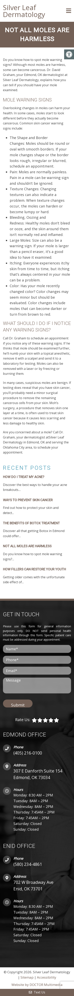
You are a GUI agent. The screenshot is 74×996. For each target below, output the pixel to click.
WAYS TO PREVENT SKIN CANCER (28, 500)
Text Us (37, 992)
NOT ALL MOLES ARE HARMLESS (27, 546)
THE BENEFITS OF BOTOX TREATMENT (31, 523)
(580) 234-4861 (27, 864)
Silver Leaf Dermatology (24, 11)
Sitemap (27, 977)
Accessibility (46, 977)
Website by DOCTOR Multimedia (37, 984)
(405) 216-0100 (27, 753)
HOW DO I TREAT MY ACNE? (23, 477)
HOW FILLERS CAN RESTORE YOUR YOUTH (34, 569)
